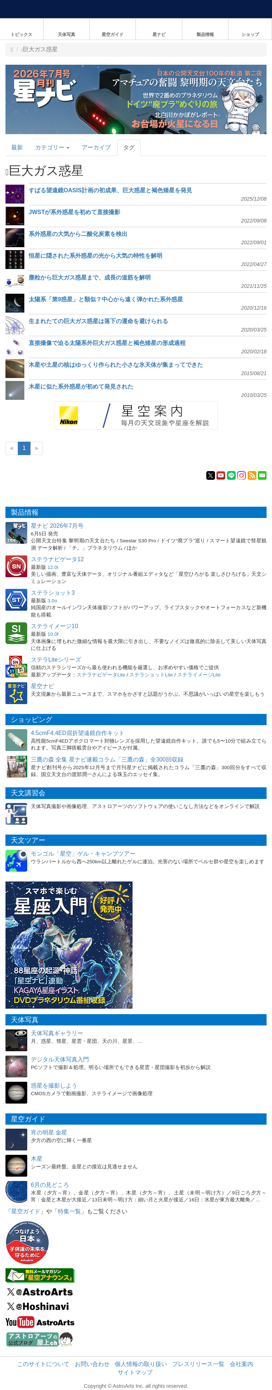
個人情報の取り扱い (141, 1364)
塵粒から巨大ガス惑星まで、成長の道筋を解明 (90, 277)
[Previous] (11, 448)
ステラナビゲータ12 (57, 559)
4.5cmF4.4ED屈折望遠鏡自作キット (78, 733)
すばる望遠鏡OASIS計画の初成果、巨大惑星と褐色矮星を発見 (110, 190)
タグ (129, 147)
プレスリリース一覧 (198, 1364)
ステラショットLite (151, 675)
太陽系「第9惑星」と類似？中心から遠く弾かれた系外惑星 (106, 299)
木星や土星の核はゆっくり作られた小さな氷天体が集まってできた (116, 365)
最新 (17, 147)
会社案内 (241, 1364)
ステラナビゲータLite (101, 675)
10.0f (53, 634)
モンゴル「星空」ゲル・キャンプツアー (83, 854)
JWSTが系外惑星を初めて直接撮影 (74, 212)
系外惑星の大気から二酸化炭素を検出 (78, 234)
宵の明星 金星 (49, 1132)
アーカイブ (96, 147)
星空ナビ (42, 686)
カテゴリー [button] (52, 147)
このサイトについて (43, 1364)
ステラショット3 (53, 593)
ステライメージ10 (54, 626)
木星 (36, 1159)
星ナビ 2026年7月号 (57, 526)
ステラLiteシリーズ (56, 659)
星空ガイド (25, 1211)
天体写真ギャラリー (57, 1033)
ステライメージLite (199, 675)
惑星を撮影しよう (54, 1085)
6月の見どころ (50, 1185)
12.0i (53, 567)
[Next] (36, 448)
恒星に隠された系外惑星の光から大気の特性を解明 (95, 256)
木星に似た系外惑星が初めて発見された (81, 386)
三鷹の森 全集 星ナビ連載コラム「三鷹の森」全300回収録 (107, 759)
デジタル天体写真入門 (60, 1059)
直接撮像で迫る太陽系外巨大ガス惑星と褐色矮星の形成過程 (107, 343)
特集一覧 (69, 1211)
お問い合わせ (92, 1364)
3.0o (52, 600)
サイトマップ (135, 1372)
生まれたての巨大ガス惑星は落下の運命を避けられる (98, 321)
